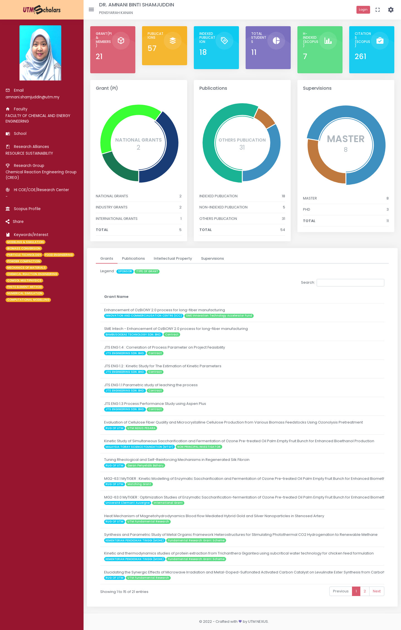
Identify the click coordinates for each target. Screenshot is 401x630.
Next (377, 591)
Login (363, 9)
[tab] (107, 259)
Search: (342, 282)
